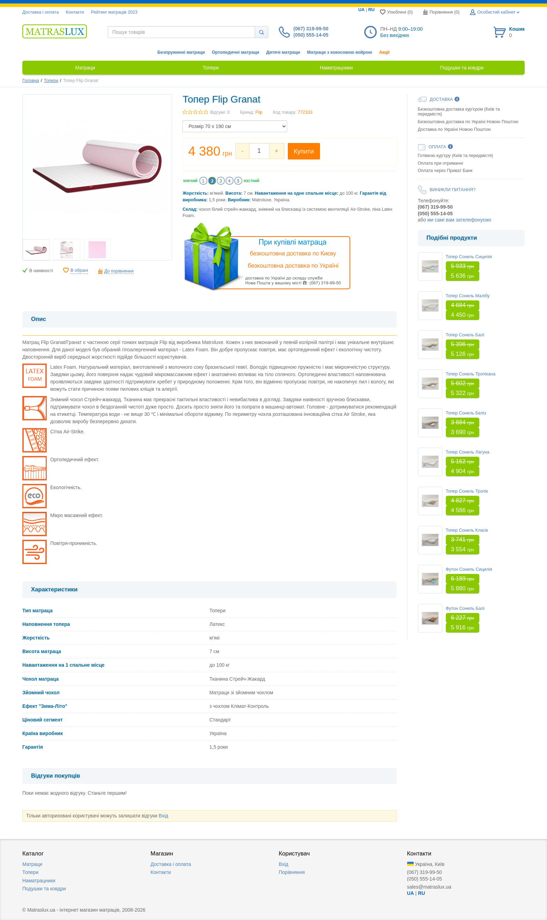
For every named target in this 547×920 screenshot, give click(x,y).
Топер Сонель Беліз (466, 413)
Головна (30, 80)
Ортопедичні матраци (235, 52)
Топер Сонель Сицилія (469, 256)
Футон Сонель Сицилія (469, 569)
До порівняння (119, 271)
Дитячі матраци (283, 52)
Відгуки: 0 (220, 112)
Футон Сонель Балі (465, 608)
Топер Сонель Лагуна (467, 452)
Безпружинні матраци (181, 52)
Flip (258, 112)
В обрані (79, 270)
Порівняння (292, 872)
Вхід (163, 815)
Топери (51, 80)
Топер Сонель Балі (465, 334)
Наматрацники (38, 880)
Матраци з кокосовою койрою (339, 52)
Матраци (32, 864)
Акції (384, 52)
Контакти (75, 12)
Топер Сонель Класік (467, 530)
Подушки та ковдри (44, 888)
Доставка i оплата (40, 12)
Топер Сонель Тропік (467, 491)
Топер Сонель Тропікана (470, 374)
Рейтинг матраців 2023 (114, 12)
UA (361, 9)
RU (371, 9)
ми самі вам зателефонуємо (459, 220)
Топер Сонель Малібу (468, 295)
